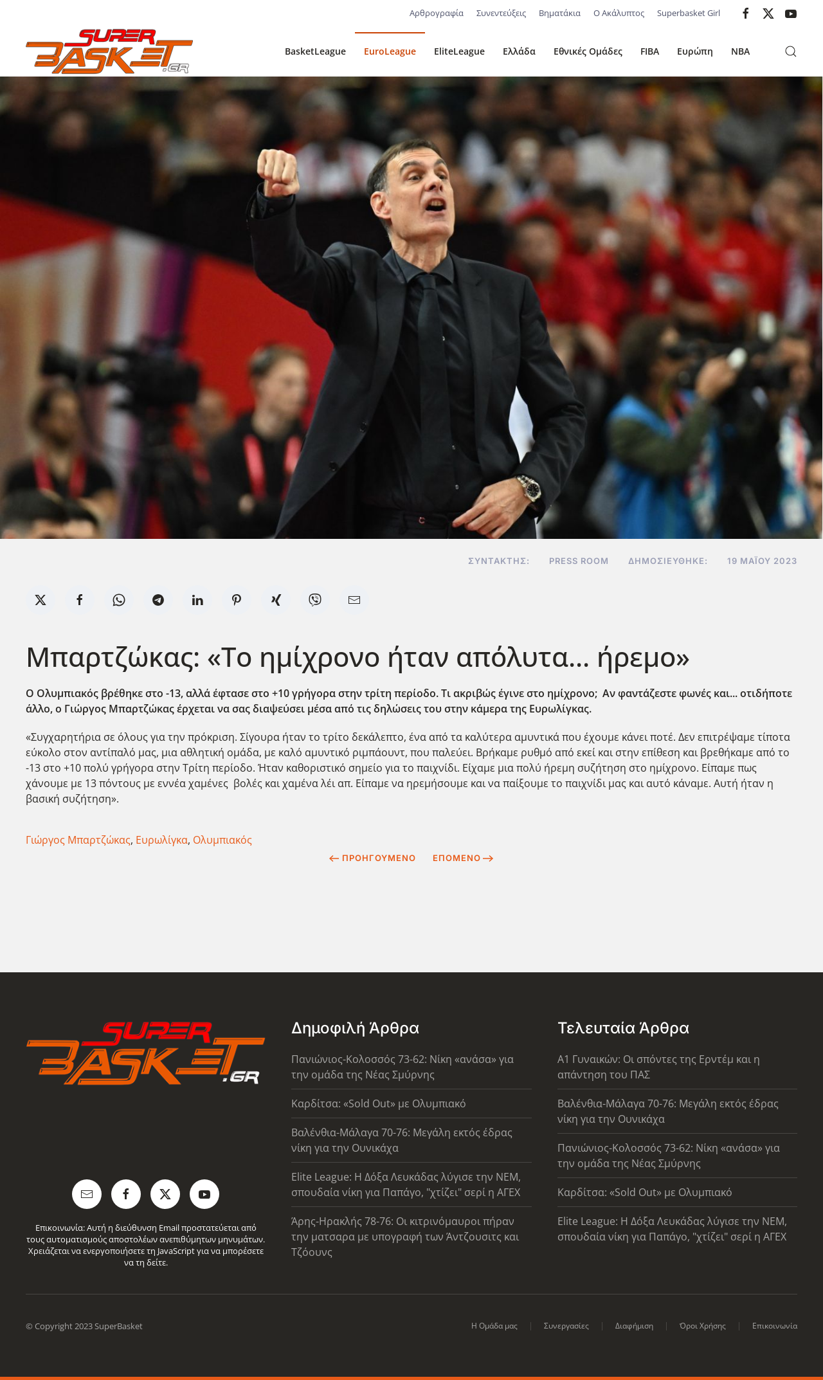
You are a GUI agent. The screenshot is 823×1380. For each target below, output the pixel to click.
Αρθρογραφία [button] (437, 13)
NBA (740, 51)
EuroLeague (390, 51)
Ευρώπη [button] (695, 51)
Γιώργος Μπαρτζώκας (78, 840)
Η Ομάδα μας (494, 1325)
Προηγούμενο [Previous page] (372, 858)
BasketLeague (315, 51)
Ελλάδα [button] (519, 51)
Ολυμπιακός (222, 840)
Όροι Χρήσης (703, 1325)
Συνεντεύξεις (501, 13)
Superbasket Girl (688, 13)
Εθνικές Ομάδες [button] (588, 51)
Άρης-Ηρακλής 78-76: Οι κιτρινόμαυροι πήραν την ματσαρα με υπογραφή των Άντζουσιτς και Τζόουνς (405, 1236)
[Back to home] (109, 51)
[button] (790, 51)
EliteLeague (459, 51)
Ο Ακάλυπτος (618, 13)
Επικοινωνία (774, 1325)
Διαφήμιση (634, 1325)
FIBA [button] (649, 51)
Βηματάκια (560, 13)
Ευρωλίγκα (162, 840)
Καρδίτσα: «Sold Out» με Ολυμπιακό (378, 1103)
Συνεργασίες (566, 1325)
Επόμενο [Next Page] (463, 858)
